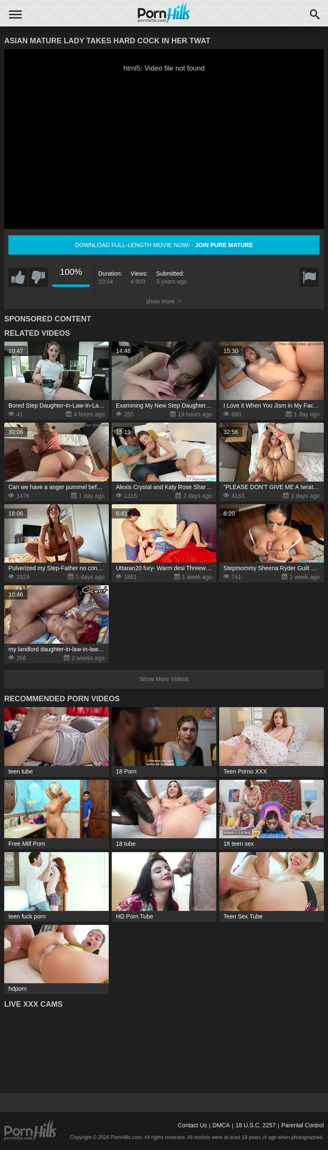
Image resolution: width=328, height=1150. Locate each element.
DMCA (221, 1125)
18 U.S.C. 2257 (256, 1125)
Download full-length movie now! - (164, 245)
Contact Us (192, 1125)
